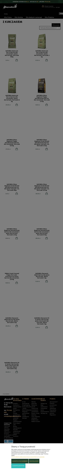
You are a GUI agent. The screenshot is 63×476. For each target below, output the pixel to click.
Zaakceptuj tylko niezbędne (19, 461)
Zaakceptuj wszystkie (18, 465)
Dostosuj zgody (34, 461)
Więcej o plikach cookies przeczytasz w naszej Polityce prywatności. (27, 456)
